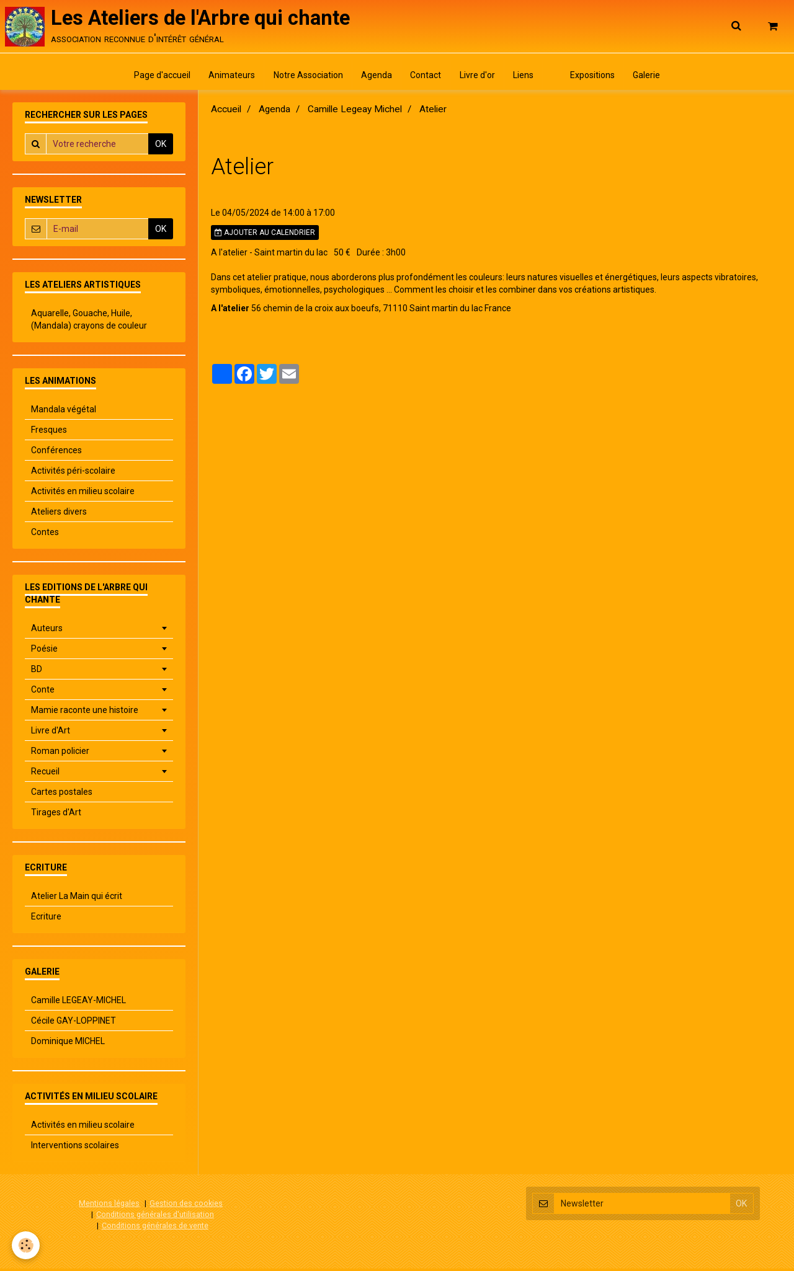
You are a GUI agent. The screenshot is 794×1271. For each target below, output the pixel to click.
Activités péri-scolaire (73, 474)
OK (160, 147)
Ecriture (46, 919)
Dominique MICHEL (68, 1044)
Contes (45, 535)
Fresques (49, 433)
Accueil (226, 112)
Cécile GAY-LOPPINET (73, 1024)
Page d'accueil (158, 77)
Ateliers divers (59, 515)
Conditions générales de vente (155, 1228)
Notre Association (306, 77)
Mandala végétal (63, 412)
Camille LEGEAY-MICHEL (78, 1003)
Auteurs (47, 631)
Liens (525, 77)
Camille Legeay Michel (355, 112)
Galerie (651, 77)
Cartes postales (61, 795)
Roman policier (60, 754)
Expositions (596, 77)
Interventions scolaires (75, 1148)
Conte (43, 693)
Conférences (56, 453)
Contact (425, 77)
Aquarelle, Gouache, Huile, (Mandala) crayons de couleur (89, 322)
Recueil (45, 774)
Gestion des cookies (186, 1206)
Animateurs (228, 77)
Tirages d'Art (56, 815)
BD (36, 672)
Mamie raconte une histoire (84, 713)
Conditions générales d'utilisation (155, 1216)
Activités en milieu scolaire (83, 494)
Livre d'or (478, 77)
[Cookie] (26, 1245)
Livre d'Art (50, 733)
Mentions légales (109, 1206)
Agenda (375, 77)
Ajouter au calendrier (265, 235)
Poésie (44, 652)
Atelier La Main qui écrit (76, 899)
